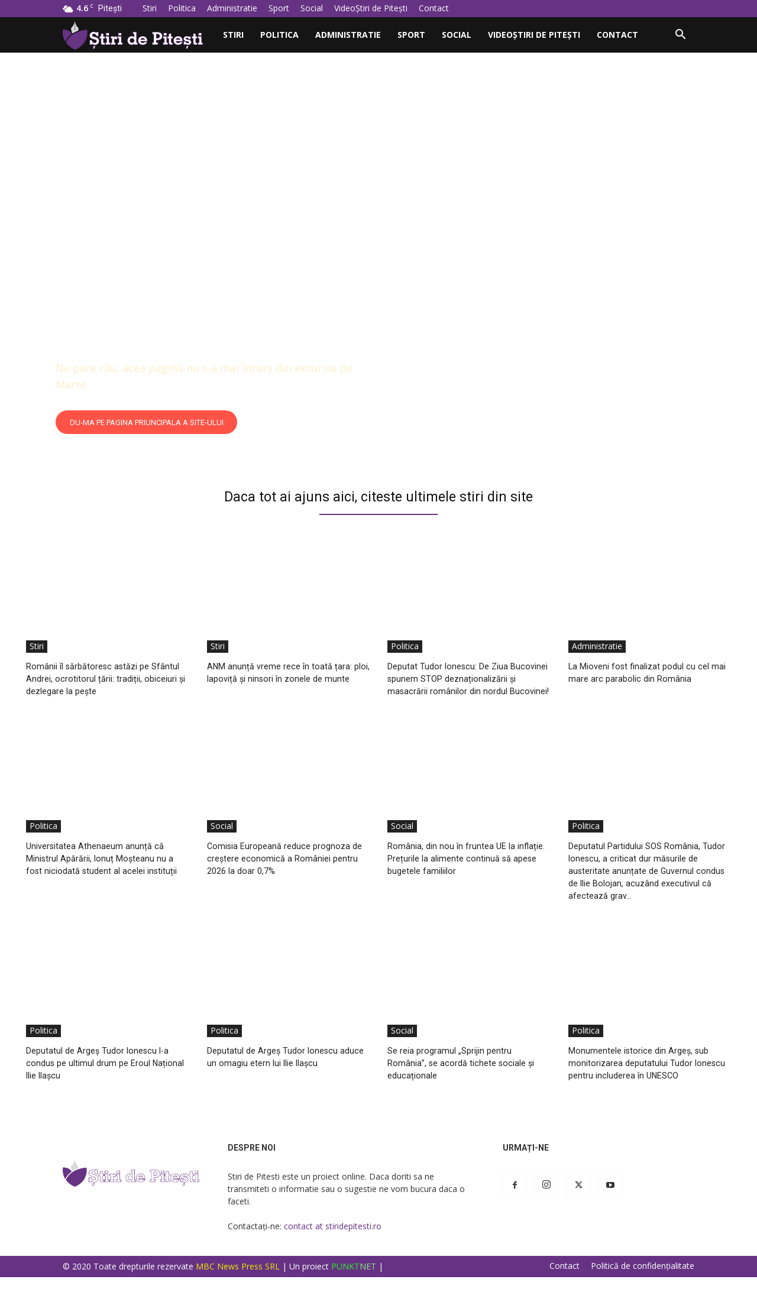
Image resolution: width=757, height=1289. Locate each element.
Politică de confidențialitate (642, 1277)
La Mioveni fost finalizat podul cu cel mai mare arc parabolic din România (644, 672)
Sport (278, 8)
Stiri (150, 8)
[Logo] (139, 34)
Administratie (232, 8)
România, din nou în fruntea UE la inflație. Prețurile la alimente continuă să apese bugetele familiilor (463, 871)
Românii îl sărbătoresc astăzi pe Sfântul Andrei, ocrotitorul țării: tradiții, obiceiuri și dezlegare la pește (103, 678)
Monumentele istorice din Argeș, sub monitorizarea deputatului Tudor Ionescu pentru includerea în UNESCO (645, 1075)
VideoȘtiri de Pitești (370, 8)
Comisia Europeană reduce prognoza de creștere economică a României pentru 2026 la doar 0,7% (283, 871)
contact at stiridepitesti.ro (332, 1237)
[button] (680, 35)
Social (311, 8)
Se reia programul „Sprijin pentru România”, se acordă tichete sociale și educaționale (465, 1075)
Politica (182, 8)
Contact (434, 8)
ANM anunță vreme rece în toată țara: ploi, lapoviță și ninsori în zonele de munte (283, 678)
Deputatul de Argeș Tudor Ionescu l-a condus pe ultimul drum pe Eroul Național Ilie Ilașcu (102, 1075)
